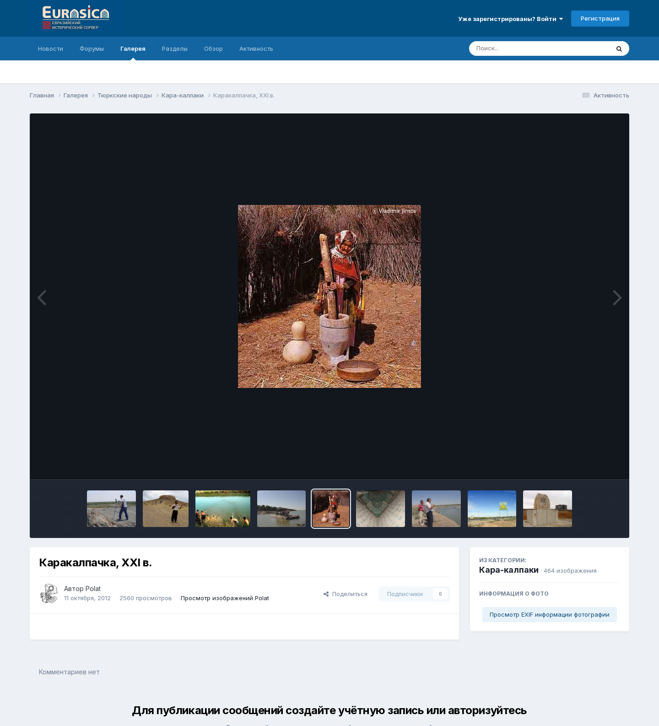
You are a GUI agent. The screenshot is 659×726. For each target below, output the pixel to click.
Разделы (175, 48)
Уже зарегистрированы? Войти (510, 18)
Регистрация (600, 18)
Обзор (213, 48)
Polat (93, 588)
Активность (256, 48)
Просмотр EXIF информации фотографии (550, 614)
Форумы (92, 48)
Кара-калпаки (509, 570)
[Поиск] (521, 48)
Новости (50, 48)
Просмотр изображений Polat (225, 598)
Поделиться (345, 593)
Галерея (133, 52)
